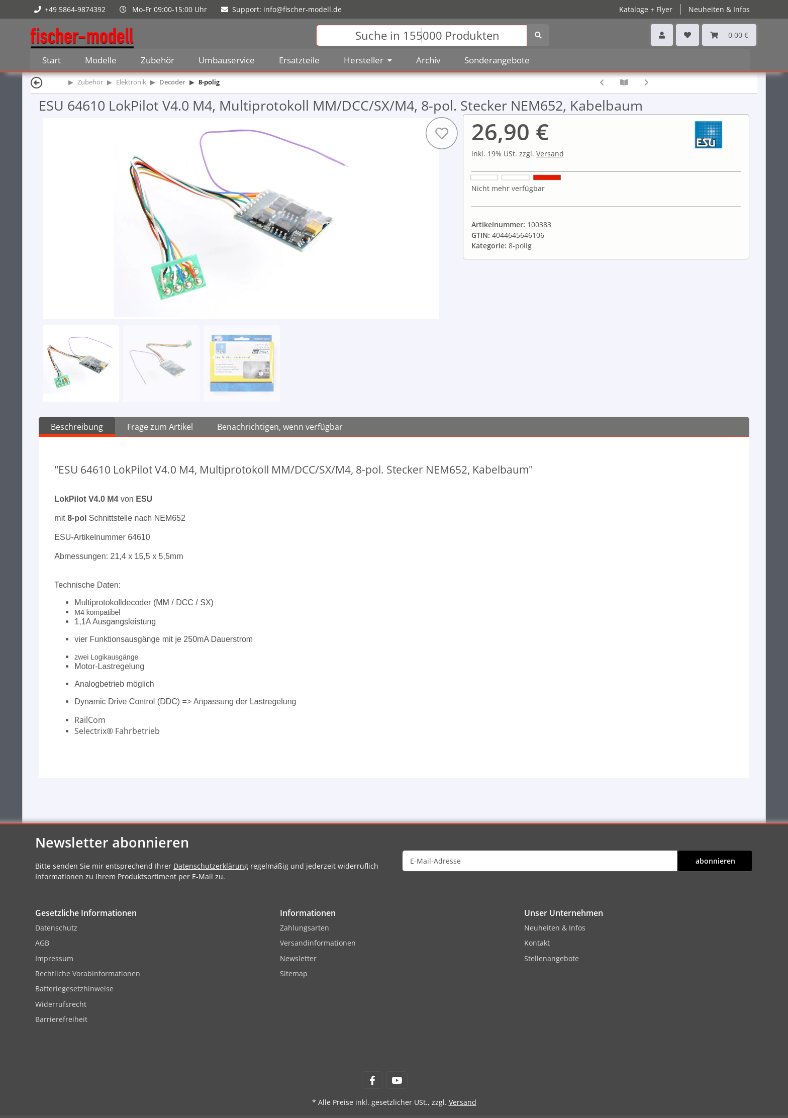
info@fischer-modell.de (302, 9)
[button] (661, 35)
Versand (550, 153)
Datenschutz (56, 928)
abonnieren (715, 861)
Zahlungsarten (304, 928)
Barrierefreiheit (61, 1019)
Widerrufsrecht (60, 1004)
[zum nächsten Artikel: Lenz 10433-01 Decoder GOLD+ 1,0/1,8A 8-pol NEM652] (646, 82)
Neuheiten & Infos (719, 9)
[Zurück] (37, 82)
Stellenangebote (551, 958)
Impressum (54, 958)
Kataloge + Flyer (645, 9)
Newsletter (298, 958)
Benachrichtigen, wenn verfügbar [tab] (280, 426)
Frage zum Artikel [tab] (160, 426)
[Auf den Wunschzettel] (441, 133)
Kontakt (537, 943)
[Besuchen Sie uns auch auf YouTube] (396, 1080)
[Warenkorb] (729, 35)
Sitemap (294, 973)
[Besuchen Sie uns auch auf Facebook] (372, 1080)
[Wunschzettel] (687, 35)
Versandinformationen (318, 943)
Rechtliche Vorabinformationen (87, 973)
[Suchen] (421, 35)
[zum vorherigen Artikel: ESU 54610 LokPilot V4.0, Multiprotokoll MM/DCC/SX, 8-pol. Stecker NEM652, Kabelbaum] (602, 82)
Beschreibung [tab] (77, 426)
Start (51, 60)
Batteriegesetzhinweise (74, 988)
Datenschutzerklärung (210, 866)
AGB (42, 943)
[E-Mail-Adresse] (539, 861)
